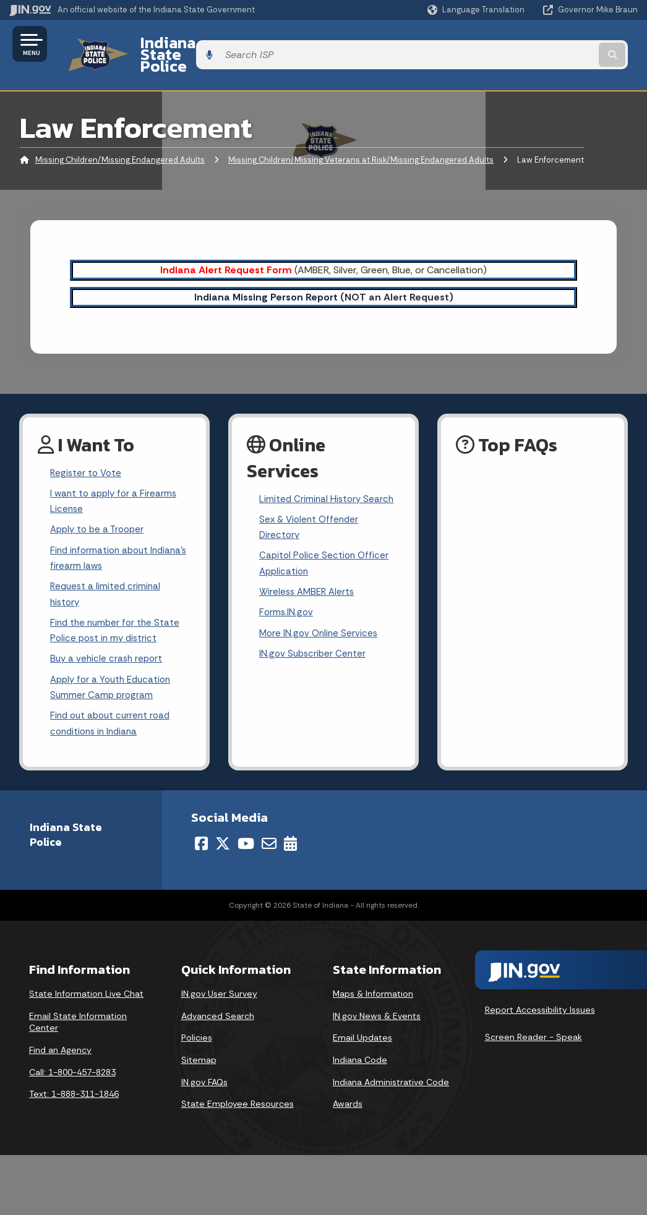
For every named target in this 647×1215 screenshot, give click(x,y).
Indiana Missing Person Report (266, 275)
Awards (347, 1100)
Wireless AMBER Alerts (309, 577)
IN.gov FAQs (204, 1078)
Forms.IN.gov (287, 598)
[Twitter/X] (222, 839)
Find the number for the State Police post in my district (117, 620)
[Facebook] (201, 839)
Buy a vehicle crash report (108, 650)
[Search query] (567, 44)
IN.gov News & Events (377, 1012)
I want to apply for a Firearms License (115, 482)
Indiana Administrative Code (391, 1078)
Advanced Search (217, 1012)
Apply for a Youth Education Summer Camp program (114, 680)
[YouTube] (246, 839)
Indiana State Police (198, 44)
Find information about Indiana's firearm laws (101, 543)
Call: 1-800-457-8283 (72, 1068)
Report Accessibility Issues (540, 1006)
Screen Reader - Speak (533, 1033)
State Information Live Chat (86, 989)
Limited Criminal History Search (328, 478)
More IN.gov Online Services (320, 620)
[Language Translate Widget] (477, 9)
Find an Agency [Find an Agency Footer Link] (60, 1046)
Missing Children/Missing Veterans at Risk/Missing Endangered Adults (361, 139)
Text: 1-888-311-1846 (74, 1090)
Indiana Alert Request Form (226, 248)
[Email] (269, 839)
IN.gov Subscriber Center (314, 642)
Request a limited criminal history (107, 581)
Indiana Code (360, 1056)
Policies (196, 1033)
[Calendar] (290, 839)
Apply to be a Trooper (100, 512)
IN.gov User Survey (219, 989)
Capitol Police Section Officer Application (325, 547)
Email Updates (362, 1033)
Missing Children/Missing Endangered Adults (120, 139)
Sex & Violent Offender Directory (311, 508)
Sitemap (198, 1056)
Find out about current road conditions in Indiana (113, 718)
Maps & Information (373, 989)
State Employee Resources (237, 1100)
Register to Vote (87, 452)
